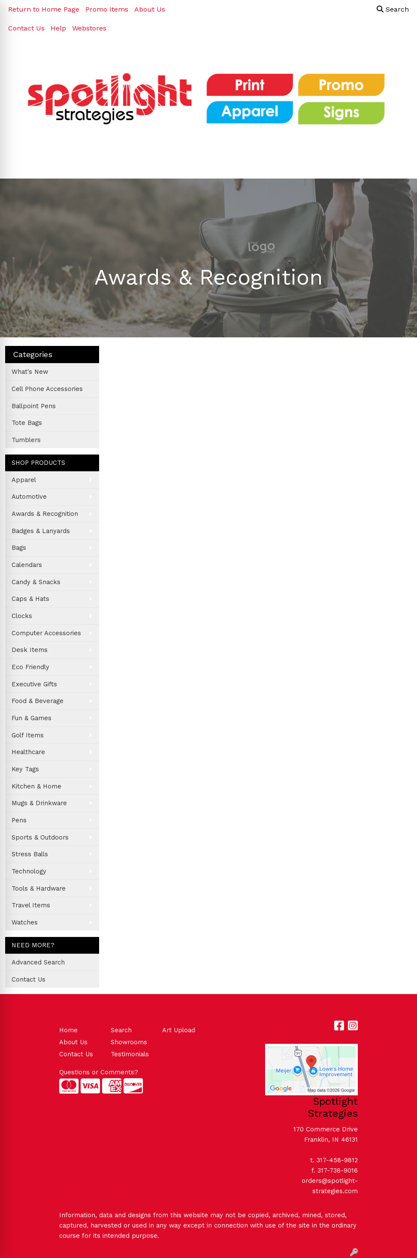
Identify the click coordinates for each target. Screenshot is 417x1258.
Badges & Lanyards (41, 531)
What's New (30, 372)
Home (68, 1030)
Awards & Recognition (45, 514)
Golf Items (28, 735)
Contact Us (26, 28)
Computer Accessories (46, 633)
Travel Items (31, 905)
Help (58, 28)
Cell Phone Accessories (47, 389)
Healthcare (28, 752)
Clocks (22, 616)
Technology (29, 871)
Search (393, 9)
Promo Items (106, 9)
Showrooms (129, 1042)
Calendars (27, 565)
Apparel (24, 480)
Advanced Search (38, 962)
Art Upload (178, 1030)
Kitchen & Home (36, 786)
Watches (25, 922)
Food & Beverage (37, 701)
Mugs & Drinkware (39, 803)
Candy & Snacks (36, 582)
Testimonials (130, 1054)
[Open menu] (399, 166)
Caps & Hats (30, 599)
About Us (149, 9)
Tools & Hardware (39, 888)
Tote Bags (27, 423)
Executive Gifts (34, 684)
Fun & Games (31, 718)
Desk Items (30, 650)
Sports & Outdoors (40, 837)
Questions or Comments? (98, 1072)
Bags (19, 548)
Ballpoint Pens (34, 406)
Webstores (89, 28)
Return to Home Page (43, 9)
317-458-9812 (337, 1160)
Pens (19, 820)
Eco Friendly (30, 667)
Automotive (29, 496)
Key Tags (25, 769)
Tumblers (26, 440)
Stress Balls (30, 854)
